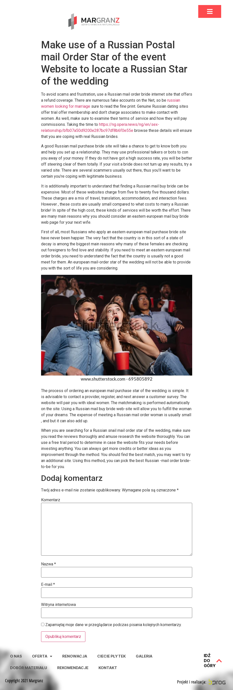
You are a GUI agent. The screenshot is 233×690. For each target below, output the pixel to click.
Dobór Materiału (28, 667)
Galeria (144, 656)
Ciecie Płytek (111, 656)
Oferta (42, 656)
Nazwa (48, 564)
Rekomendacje (72, 667)
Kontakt (107, 667)
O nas (16, 656)
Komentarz (50, 500)
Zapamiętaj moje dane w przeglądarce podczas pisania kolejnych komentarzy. (113, 625)
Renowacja (74, 656)
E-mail (48, 585)
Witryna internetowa (58, 605)
